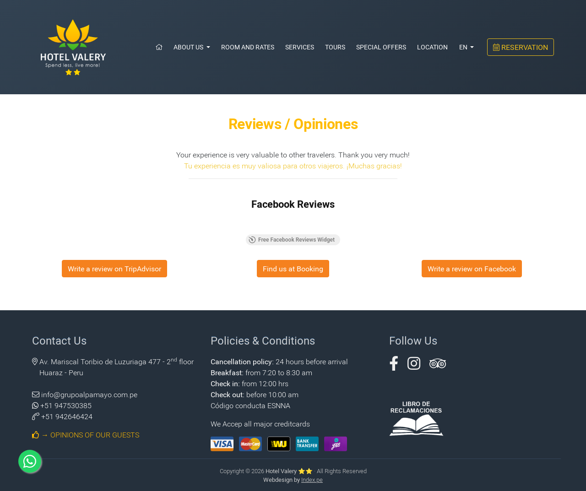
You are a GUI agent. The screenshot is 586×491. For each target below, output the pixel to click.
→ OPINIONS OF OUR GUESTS (85, 434)
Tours (335, 47)
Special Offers (381, 47)
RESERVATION (520, 47)
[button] (393, 366)
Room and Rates (247, 47)
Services (299, 47)
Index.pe (312, 479)
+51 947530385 (66, 405)
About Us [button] (189, 47)
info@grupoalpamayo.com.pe (89, 394)
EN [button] (464, 47)
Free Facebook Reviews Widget (292, 239)
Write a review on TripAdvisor (114, 268)
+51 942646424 (66, 416)
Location (432, 47)
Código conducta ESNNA (250, 405)
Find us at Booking (293, 268)
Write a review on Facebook (472, 268)
